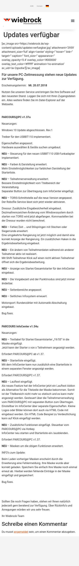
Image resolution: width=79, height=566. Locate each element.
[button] (73, 20)
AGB (31, 6)
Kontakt (39, 6)
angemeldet (21, 531)
